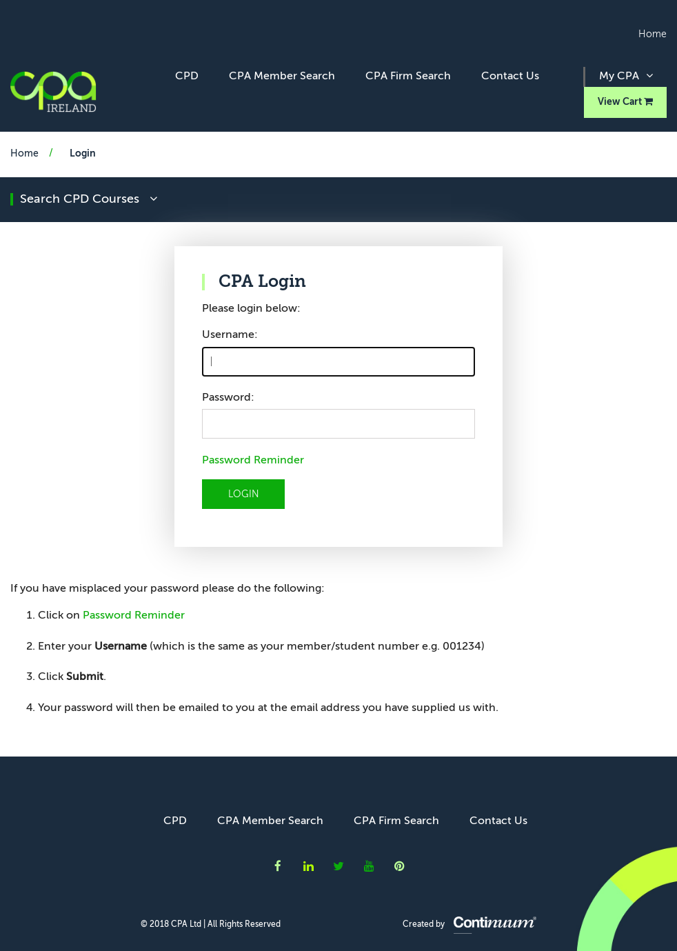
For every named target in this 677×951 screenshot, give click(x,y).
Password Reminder (253, 460)
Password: (228, 397)
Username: (230, 335)
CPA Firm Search (408, 76)
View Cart (625, 102)
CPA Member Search (282, 76)
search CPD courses (88, 199)
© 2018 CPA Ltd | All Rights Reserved (211, 925)
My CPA (626, 76)
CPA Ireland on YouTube (369, 866)
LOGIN (243, 494)
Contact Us (510, 76)
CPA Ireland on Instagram (399, 866)
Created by (469, 925)
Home (652, 34)
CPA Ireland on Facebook (277, 866)
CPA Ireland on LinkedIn (308, 866)
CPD (187, 76)
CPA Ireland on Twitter (338, 866)
